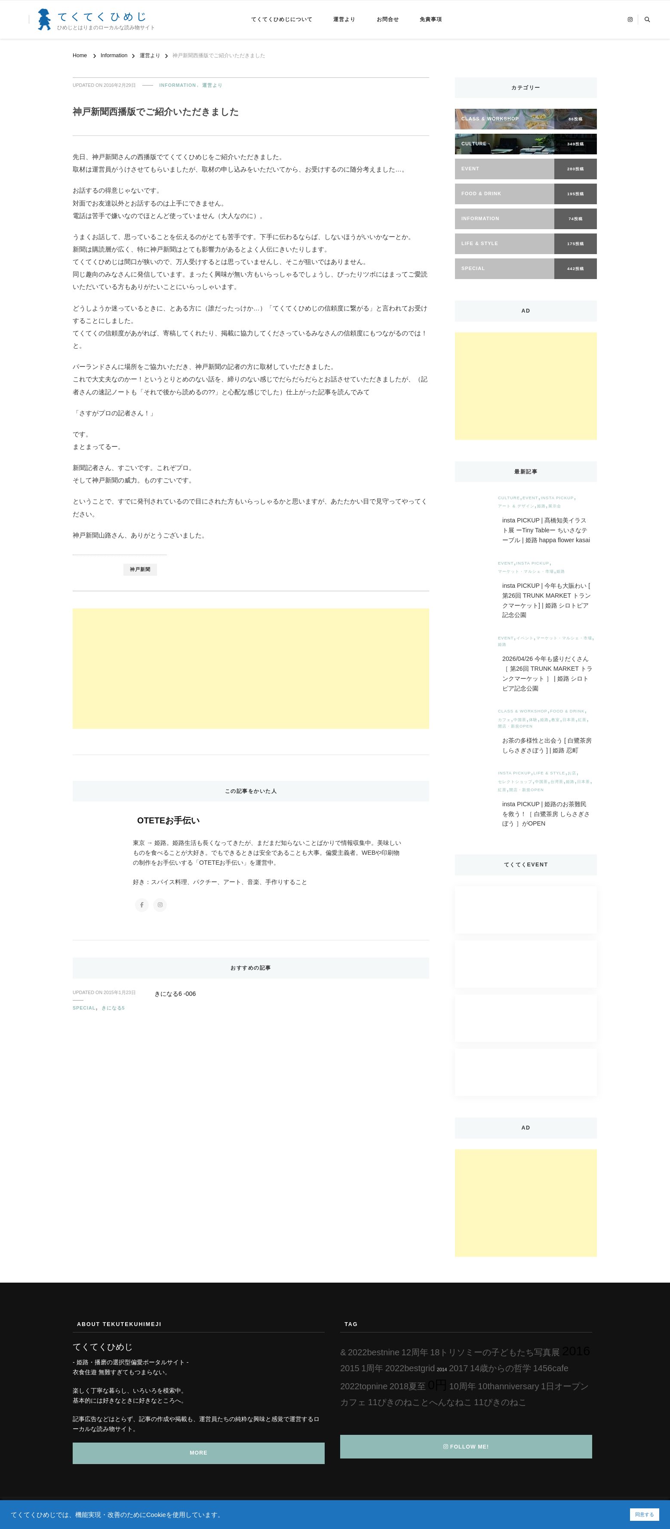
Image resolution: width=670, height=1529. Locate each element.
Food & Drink (567, 711)
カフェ (504, 719)
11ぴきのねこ (500, 1402)
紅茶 (582, 719)
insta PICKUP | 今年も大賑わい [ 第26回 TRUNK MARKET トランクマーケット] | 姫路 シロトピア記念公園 (546, 600)
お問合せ (388, 19)
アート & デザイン (516, 506)
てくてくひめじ (103, 16)
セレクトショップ (515, 781)
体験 (533, 719)
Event (530, 497)
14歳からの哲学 (500, 1368)
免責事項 (431, 19)
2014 (442, 1369)
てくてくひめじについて (282, 19)
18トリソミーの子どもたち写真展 (495, 1352)
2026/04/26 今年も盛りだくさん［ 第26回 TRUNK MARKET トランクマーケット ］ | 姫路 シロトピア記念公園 (547, 673)
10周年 (462, 1386)
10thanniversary (508, 1386)
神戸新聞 (140, 569)
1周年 (372, 1368)
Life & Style (550, 773)
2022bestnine (374, 1352)
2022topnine (363, 1386)
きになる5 (113, 1007)
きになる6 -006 (175, 993)
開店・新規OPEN (515, 726)
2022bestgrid (410, 1368)
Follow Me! (466, 1447)
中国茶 (519, 719)
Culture (509, 497)
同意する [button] (644, 1514)
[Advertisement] (251, 668)
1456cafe (551, 1368)
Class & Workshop (522, 711)
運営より (344, 19)
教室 (555, 719)
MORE (198, 1453)
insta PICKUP (557, 497)
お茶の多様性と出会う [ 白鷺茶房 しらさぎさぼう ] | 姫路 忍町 (547, 745)
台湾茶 (556, 781)
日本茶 (568, 719)
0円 (437, 1385)
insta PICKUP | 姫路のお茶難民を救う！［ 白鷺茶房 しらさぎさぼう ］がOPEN (546, 814)
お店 (572, 773)
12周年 (415, 1352)
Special (84, 1007)
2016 (576, 1351)
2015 (350, 1368)
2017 (458, 1368)
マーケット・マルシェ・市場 (526, 571)
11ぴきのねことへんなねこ (420, 1402)
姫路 (541, 506)
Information (178, 85)
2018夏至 (408, 1386)
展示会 (554, 506)
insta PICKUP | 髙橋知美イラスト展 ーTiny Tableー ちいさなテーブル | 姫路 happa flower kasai (546, 530)
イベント (525, 638)
